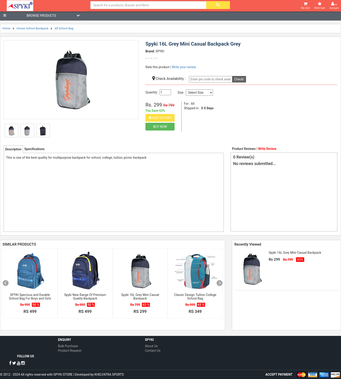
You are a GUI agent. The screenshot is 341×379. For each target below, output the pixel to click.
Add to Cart (160, 118)
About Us (151, 346)
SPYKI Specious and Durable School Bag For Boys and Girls (30, 296)
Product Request (69, 350)
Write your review (184, 67)
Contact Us (153, 350)
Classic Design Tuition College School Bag (195, 296)
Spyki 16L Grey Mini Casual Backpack (140, 296)
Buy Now (160, 126)
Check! (239, 79)
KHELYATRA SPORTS (109, 374)
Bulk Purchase (68, 346)
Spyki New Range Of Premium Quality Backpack (85, 296)
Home (6, 28)
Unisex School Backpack (32, 28)
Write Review (267, 149)
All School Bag (63, 28)
